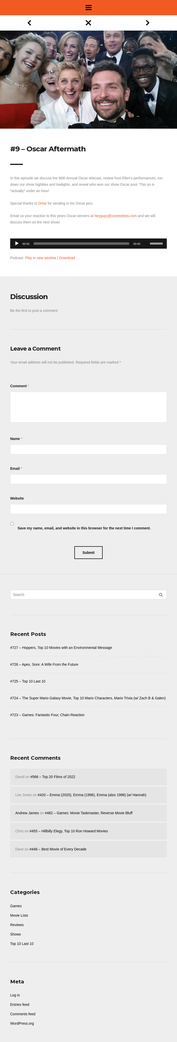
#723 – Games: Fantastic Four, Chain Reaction (47, 715)
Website (17, 498)
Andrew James (27, 813)
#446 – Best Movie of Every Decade (58, 849)
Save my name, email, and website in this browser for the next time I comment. (84, 528)
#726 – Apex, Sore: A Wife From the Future (44, 664)
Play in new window (40, 258)
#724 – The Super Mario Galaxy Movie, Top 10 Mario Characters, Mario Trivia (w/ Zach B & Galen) (88, 698)
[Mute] (145, 235)
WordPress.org (22, 1023)
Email (15, 468)
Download (67, 258)
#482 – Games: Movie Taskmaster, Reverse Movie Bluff (88, 813)
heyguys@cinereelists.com (115, 216)
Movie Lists (19, 915)
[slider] (81, 243)
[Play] (16, 243)
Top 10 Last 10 (22, 944)
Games (16, 906)
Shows (15, 934)
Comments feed (22, 1014)
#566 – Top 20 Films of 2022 (52, 777)
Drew (42, 203)
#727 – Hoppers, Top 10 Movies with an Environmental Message (61, 648)
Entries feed (19, 1005)
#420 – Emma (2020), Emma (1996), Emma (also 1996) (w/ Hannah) (92, 795)
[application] (88, 242)
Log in (15, 995)
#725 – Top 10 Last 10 (27, 681)
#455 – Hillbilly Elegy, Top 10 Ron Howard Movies (69, 831)
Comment (18, 386)
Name (15, 439)
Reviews (17, 925)
